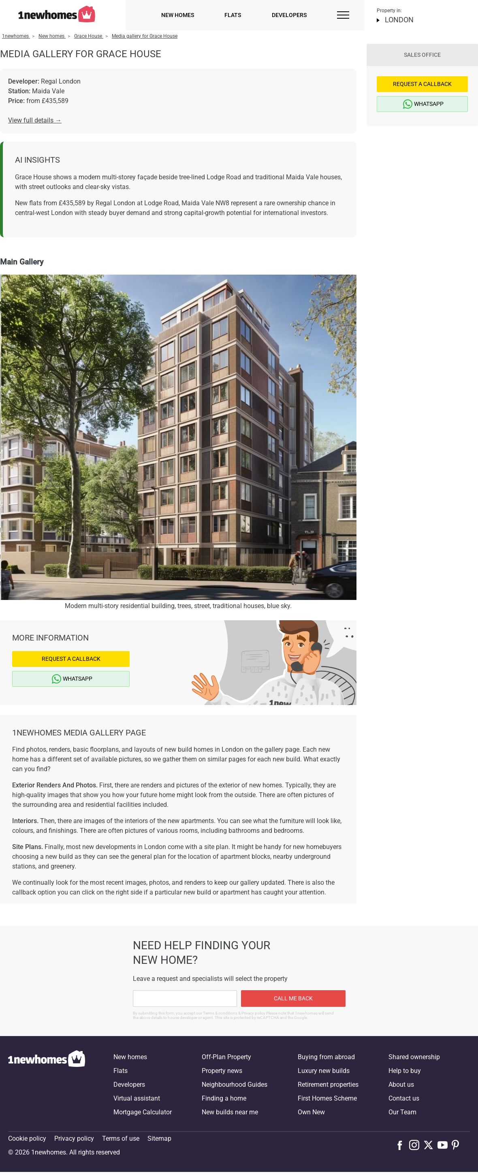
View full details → (35, 120)
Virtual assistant (136, 1098)
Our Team (402, 1112)
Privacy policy (74, 1138)
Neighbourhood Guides (234, 1084)
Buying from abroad (326, 1057)
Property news (222, 1071)
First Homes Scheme (327, 1098)
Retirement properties (328, 1084)
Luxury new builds (324, 1071)
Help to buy (404, 1071)
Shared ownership (414, 1057)
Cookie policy (27, 1138)
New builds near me (230, 1112)
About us (401, 1084)
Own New (311, 1112)
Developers (289, 15)
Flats (232, 15)
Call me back (293, 998)
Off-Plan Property (226, 1057)
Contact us (403, 1098)
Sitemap (159, 1138)
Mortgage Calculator (142, 1112)
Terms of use (120, 1138)
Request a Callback (71, 659)
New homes (177, 15)
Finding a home (224, 1098)
